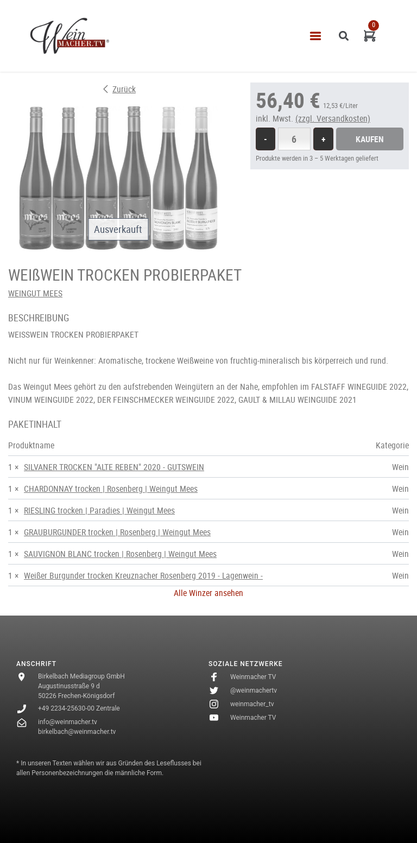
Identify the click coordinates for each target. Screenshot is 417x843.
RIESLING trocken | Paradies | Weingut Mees (99, 510)
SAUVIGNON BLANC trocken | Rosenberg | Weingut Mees (120, 554)
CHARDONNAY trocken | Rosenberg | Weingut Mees (111, 489)
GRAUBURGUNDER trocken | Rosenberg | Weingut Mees (117, 532)
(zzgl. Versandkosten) (332, 118)
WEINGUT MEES (35, 293)
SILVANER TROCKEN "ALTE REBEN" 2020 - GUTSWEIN (114, 467)
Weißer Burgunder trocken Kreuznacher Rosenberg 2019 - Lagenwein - (143, 575)
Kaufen (370, 139)
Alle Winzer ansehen (208, 593)
